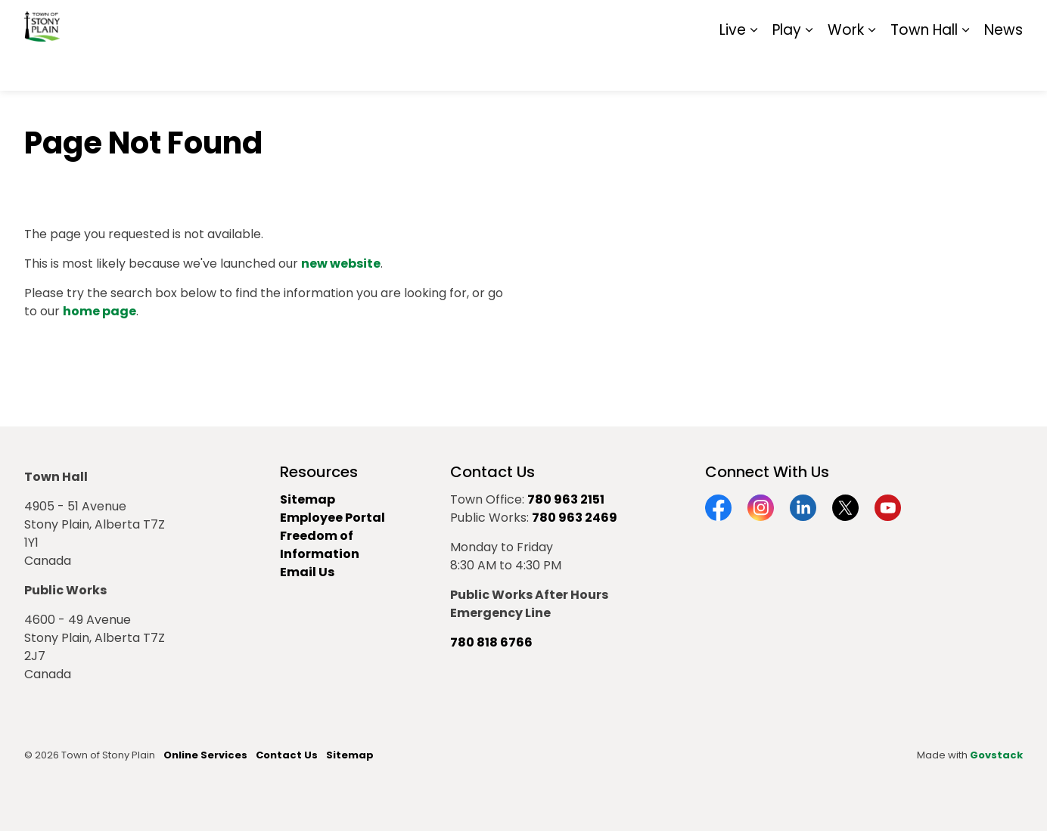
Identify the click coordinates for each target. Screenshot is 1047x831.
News (1003, 67)
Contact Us (287, 755)
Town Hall (924, 67)
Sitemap (957, 22)
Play (786, 67)
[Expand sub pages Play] (808, 68)
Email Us (307, 572)
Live (732, 67)
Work (846, 67)
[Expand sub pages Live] (753, 68)
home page (99, 311)
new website (341, 263)
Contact (838, 22)
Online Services (205, 755)
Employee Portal (332, 517)
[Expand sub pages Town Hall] (965, 68)
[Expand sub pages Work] (871, 68)
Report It (897, 22)
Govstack (996, 755)
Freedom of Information (319, 545)
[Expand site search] (1008, 22)
